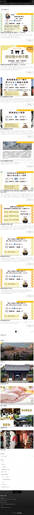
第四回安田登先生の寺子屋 (6, 288)
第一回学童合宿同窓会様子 (6, 479)
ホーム (1, 3)
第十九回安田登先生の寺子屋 (7, 96)
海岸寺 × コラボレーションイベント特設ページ (25, 78)
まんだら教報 (3, 484)
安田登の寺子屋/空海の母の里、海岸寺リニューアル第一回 (13, 64)
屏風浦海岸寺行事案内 (27, 3)
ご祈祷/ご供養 (3, 450)
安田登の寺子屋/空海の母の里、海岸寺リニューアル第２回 (13, 32)
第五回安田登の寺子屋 (5, 256)
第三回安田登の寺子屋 (5, 320)
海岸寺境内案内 (3, 384)
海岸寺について (6, 3)
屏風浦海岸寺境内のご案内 (13, 3)
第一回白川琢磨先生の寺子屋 (7, 161)
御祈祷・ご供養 (21, 3)
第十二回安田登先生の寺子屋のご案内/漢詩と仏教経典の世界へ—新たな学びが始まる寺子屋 (17, 191)
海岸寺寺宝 (4, 466)
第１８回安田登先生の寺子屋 (7, 128)
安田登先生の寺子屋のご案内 (7, 224)
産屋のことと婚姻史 (3, 405)
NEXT (32, 331)
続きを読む (29, 40)
